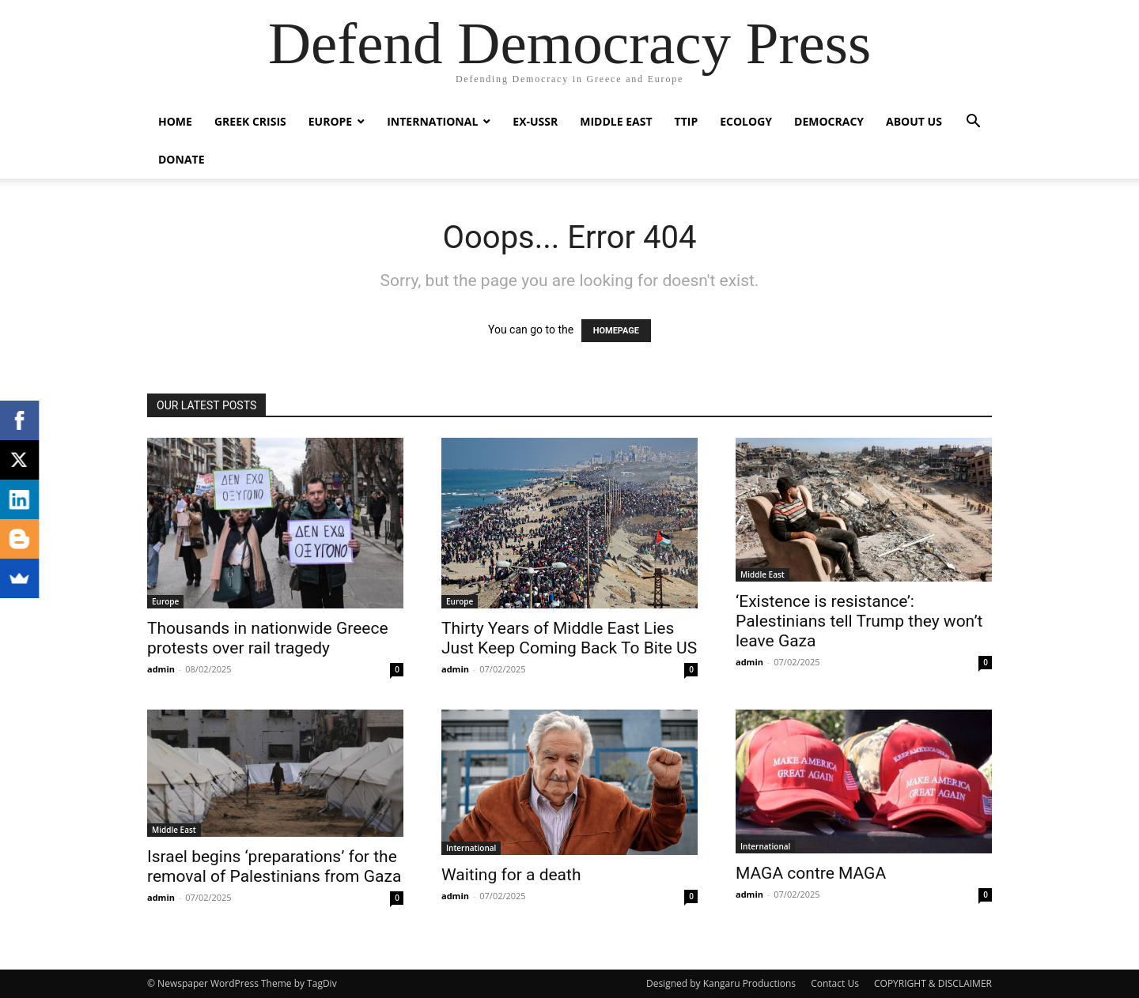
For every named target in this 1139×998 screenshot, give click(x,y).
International (432, 121)
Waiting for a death (511, 874)
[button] (973, 122)
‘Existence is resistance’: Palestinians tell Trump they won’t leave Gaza (859, 621)
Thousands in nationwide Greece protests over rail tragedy (267, 638)
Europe (330, 121)
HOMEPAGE (616, 331)
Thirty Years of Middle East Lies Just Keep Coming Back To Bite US (569, 638)
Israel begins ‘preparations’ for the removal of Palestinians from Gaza (274, 866)
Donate (181, 159)
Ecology (746, 121)
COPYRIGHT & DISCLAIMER (933, 983)
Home (175, 121)
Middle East (616, 121)
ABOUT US (914, 121)
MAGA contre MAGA (811, 873)
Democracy (829, 121)
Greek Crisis (250, 121)
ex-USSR (535, 121)
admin (161, 669)
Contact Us (835, 983)
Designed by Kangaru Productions (721, 983)
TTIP (686, 121)
